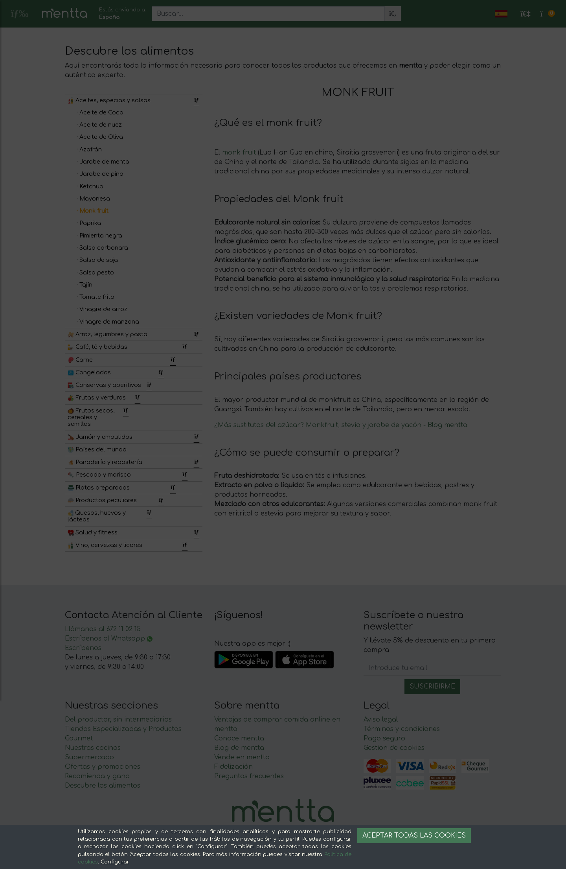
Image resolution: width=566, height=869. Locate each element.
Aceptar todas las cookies (414, 835)
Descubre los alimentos (102, 785)
